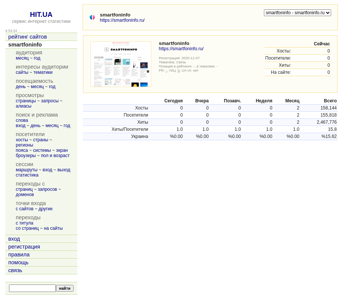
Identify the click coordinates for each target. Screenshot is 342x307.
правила (19, 255)
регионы (24, 145)
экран (62, 150)
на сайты (53, 228)
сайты (22, 72)
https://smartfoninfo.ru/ (122, 20)
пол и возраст (55, 155)
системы (42, 150)
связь (15, 270)
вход (21, 125)
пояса (22, 150)
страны (40, 139)
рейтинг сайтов (27, 37)
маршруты (27, 169)
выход (63, 169)
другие (46, 208)
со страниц (27, 228)
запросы (50, 100)
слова (22, 120)
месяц (22, 58)
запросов (47, 189)
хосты (22, 139)
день (21, 86)
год (37, 58)
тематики (43, 72)
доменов (25, 194)
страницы (26, 100)
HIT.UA (41, 14)
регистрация (24, 247)
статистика (27, 175)
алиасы (24, 106)
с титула (24, 223)
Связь (181, 62)
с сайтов (24, 208)
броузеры (26, 155)
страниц (24, 189)
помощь (18, 262)
